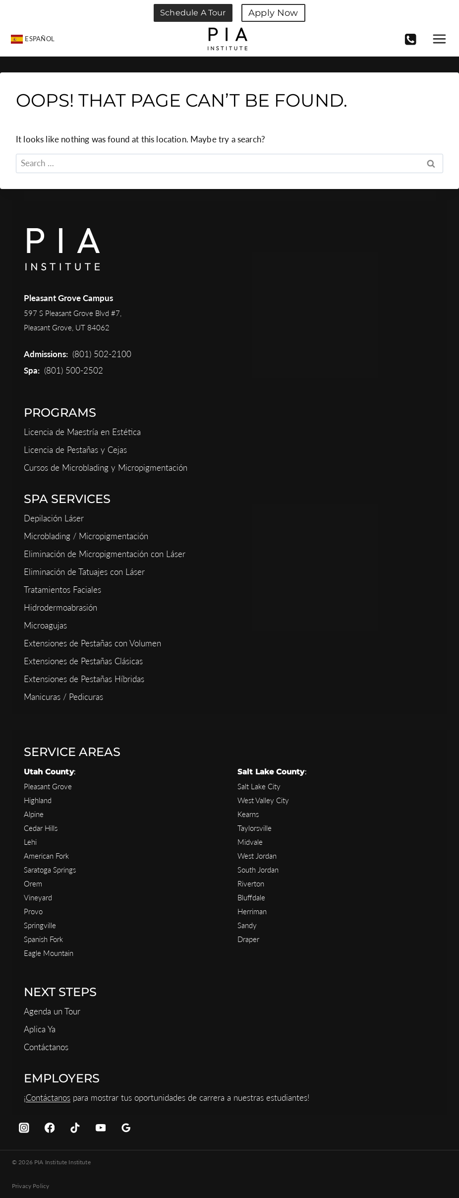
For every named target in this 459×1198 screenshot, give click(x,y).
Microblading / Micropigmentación (86, 536)
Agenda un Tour (52, 1011)
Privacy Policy (30, 1186)
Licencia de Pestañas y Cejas (75, 449)
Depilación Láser (54, 518)
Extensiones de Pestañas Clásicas (83, 661)
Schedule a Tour (193, 12)
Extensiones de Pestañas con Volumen (92, 643)
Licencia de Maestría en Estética (82, 432)
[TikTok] (75, 1128)
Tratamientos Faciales (62, 589)
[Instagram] (24, 1128)
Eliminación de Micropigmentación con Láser (104, 554)
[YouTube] (100, 1128)
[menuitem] (33, 39)
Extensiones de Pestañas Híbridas (84, 679)
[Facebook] (49, 1128)
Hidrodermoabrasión (60, 607)
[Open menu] (438, 39)
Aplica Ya (40, 1029)
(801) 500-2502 (73, 370)
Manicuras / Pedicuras (63, 697)
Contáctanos (46, 1047)
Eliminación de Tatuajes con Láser (84, 572)
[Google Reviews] (126, 1128)
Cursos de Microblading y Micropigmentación (105, 467)
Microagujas (45, 625)
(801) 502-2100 (101, 354)
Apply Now (273, 12)
